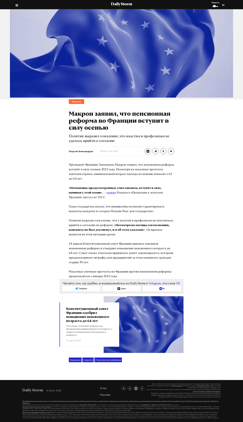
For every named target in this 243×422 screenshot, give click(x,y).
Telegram (154, 283)
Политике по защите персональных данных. (207, 391)
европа (88, 360)
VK (178, 283)
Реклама (105, 394)
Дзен (165, 283)
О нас (103, 388)
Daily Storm (121, 4)
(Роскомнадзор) (177, 386)
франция (75, 360)
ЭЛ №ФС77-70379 (203, 386)
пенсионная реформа (108, 360)
